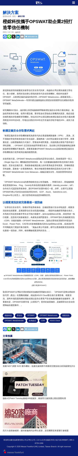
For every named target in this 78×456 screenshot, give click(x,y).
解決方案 (21, 16)
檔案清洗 (65, 315)
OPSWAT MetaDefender (14, 320)
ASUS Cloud (55, 320)
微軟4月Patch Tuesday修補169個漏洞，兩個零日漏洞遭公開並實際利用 (34, 398)
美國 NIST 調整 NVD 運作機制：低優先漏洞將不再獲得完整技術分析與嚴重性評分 (39, 366)
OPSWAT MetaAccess (48, 315)
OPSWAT (31, 315)
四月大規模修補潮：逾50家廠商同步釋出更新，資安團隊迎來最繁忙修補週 (36, 431)
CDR (43, 320)
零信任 (19, 315)
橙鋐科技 (8, 315)
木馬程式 (32, 321)
